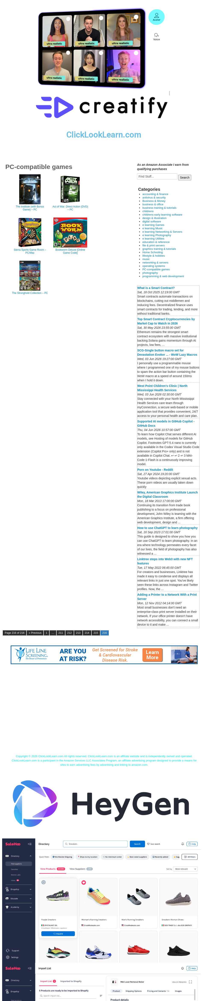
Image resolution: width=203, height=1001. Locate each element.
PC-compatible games (156, 269)
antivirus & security (154, 197)
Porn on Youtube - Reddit (155, 469)
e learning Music (152, 228)
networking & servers (155, 262)
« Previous (35, 632)
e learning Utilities (153, 238)
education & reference (155, 242)
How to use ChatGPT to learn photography (167, 528)
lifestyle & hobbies (153, 255)
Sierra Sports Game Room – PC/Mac (30, 251)
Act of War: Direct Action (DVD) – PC (70, 208)
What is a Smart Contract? (156, 288)
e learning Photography (156, 235)
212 (69, 632)
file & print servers (153, 245)
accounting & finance (155, 194)
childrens (147, 211)
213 (78, 632)
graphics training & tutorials (159, 248)
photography (150, 272)
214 (87, 632)
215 (96, 632)
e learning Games (153, 225)
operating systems (153, 266)
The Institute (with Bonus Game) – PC (30, 208)
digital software (151, 221)
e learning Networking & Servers (162, 231)
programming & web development (163, 276)
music (146, 259)
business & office (152, 204)
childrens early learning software (162, 214)
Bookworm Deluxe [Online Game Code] (70, 251)
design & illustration (154, 218)
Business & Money (153, 201)
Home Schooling (152, 252)
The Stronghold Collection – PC (30, 293)
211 (61, 632)
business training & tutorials (159, 207)
